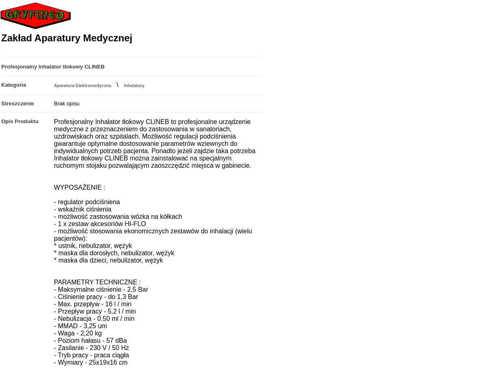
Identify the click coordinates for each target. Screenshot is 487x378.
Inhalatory (134, 85)
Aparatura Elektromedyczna (82, 85)
